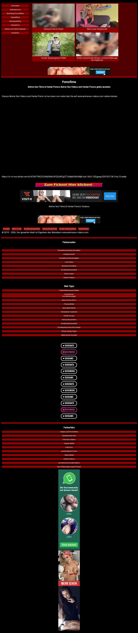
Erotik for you (69, 316)
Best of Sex (16, 229)
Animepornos (15, 10)
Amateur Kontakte (69, 266)
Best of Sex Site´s (69, 300)
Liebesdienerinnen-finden (69, 290)
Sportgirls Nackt (69, 308)
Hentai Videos (69, 278)
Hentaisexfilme (15, 21)
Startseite (15, 6)
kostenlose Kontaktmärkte (69, 463)
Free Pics (69, 447)
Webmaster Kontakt (69, 335)
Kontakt (6, 229)
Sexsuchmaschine (69, 320)
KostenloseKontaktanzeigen (69, 295)
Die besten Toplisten (69, 312)
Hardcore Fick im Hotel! (53, 29)
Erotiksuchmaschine (69, 270)
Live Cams (69, 262)
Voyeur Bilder (69, 443)
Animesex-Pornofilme (15, 13)
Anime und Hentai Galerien (15, 29)
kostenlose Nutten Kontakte (69, 250)
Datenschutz (84, 229)
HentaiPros (15, 25)
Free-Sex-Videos (69, 440)
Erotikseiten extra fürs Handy (69, 327)
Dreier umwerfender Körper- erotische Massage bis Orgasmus (97, 59)
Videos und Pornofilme (69, 432)
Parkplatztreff (69, 254)
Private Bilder (69, 304)
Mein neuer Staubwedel (97, 29)
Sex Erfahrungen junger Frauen (69, 467)
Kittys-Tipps (69, 274)
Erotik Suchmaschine (68, 229)
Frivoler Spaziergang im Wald (53, 58)
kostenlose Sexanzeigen (69, 258)
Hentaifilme (15, 17)
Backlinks (15, 33)
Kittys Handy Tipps (69, 331)
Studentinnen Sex (69, 436)
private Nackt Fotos (69, 451)
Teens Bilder (69, 455)
